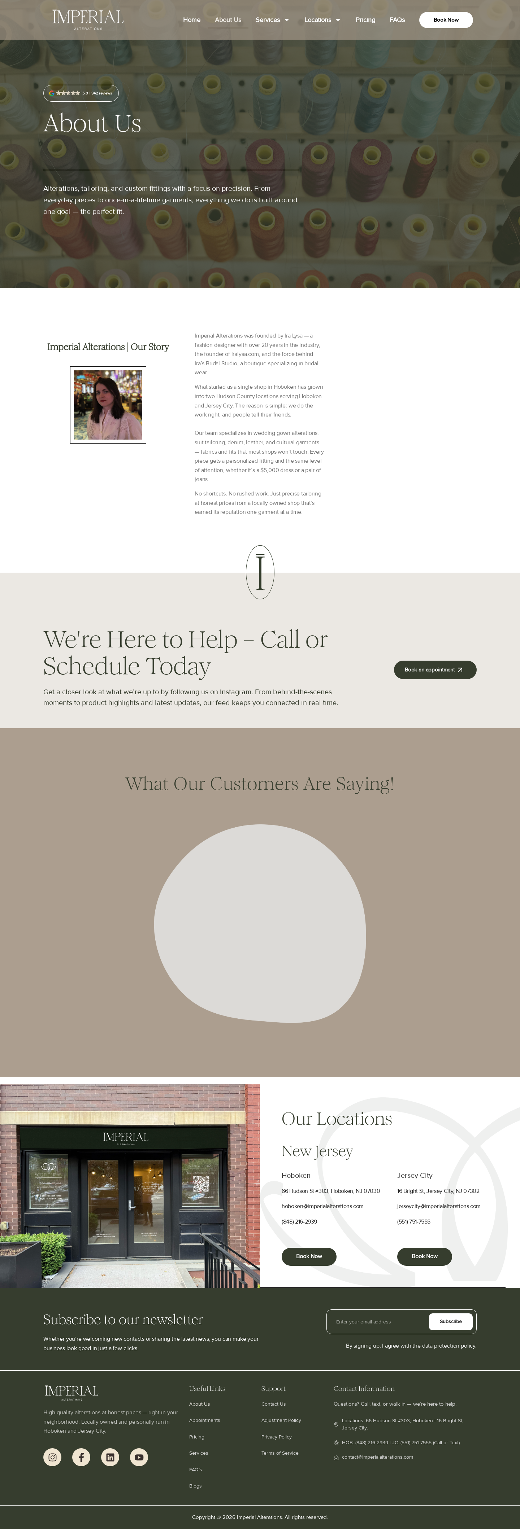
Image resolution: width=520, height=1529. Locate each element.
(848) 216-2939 (299, 1222)
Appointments (204, 1420)
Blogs (195, 1486)
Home (191, 20)
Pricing (365, 20)
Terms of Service (280, 1453)
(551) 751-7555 (413, 1222)
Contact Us (273, 1404)
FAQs (397, 20)
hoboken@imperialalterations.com (323, 1206)
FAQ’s (195, 1470)
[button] (81, 93)
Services (273, 20)
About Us (228, 20)
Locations (322, 20)
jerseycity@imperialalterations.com (439, 1206)
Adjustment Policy (281, 1420)
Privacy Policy (276, 1437)
